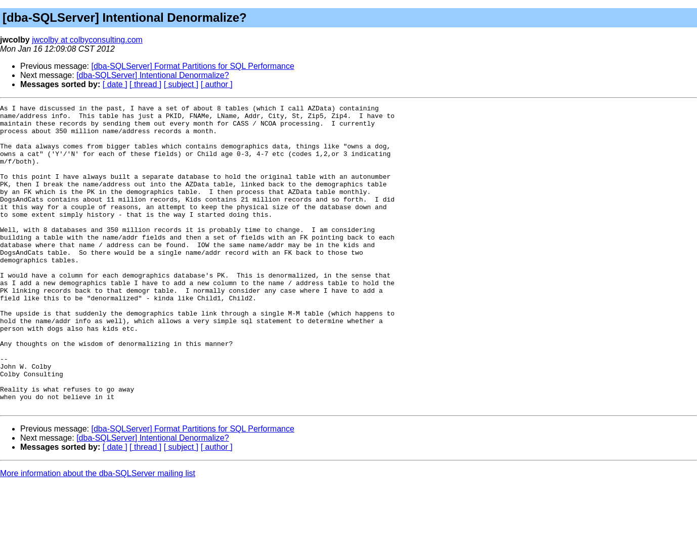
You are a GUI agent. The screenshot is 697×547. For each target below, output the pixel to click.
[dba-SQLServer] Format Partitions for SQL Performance (193, 66)
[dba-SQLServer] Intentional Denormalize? (152, 75)
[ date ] (115, 84)
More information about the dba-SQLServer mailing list (97, 534)
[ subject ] (181, 84)
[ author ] (217, 84)
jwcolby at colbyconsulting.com (87, 39)
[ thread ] (145, 84)
